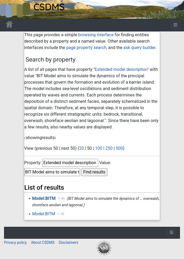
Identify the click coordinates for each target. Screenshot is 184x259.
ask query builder (139, 47)
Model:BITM (44, 198)
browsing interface (95, 34)
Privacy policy (15, 242)
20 (81, 148)
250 (109, 148)
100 (98, 148)
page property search (86, 47)
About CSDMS (42, 242)
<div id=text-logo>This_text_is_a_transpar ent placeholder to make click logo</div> (8, 9)
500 (119, 148)
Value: (105, 162)
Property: (32, 162)
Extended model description (121, 69)
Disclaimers (68, 242)
